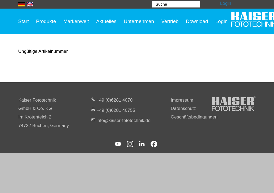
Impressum (182, 100)
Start (23, 21)
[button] (118, 144)
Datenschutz (183, 108)
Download (197, 21)
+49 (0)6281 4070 (115, 100)
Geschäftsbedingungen (194, 117)
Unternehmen (139, 21)
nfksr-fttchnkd (124, 120)
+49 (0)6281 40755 (116, 110)
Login (225, 3)
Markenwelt (76, 21)
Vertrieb (169, 21)
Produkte (46, 21)
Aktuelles (106, 21)
